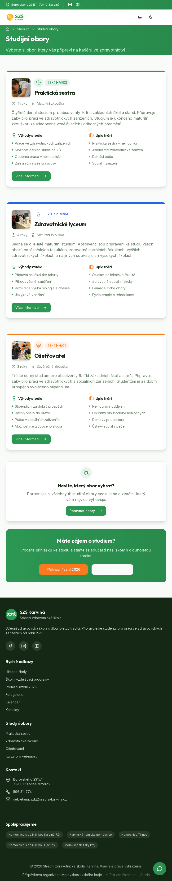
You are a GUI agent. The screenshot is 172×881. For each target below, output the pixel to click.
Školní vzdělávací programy (27, 679)
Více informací (31, 176)
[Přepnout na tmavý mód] (150, 17)
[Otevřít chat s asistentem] (159, 868)
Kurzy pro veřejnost (21, 756)
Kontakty (12, 710)
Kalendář (13, 702)
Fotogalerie (14, 695)
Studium (23, 29)
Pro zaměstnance (121, 875)
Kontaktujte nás (112, 569)
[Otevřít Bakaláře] (77, 5)
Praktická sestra (18, 733)
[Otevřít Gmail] (70, 5)
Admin (145, 875)
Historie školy (16, 672)
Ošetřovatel (15, 749)
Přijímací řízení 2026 (63, 569)
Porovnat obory (86, 511)
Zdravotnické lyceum (22, 741)
